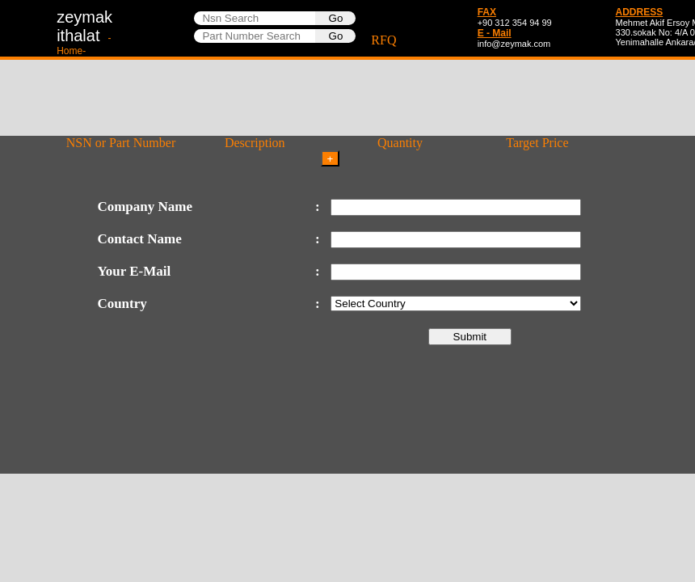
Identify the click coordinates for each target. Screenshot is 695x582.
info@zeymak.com (514, 43)
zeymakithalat (84, 32)
